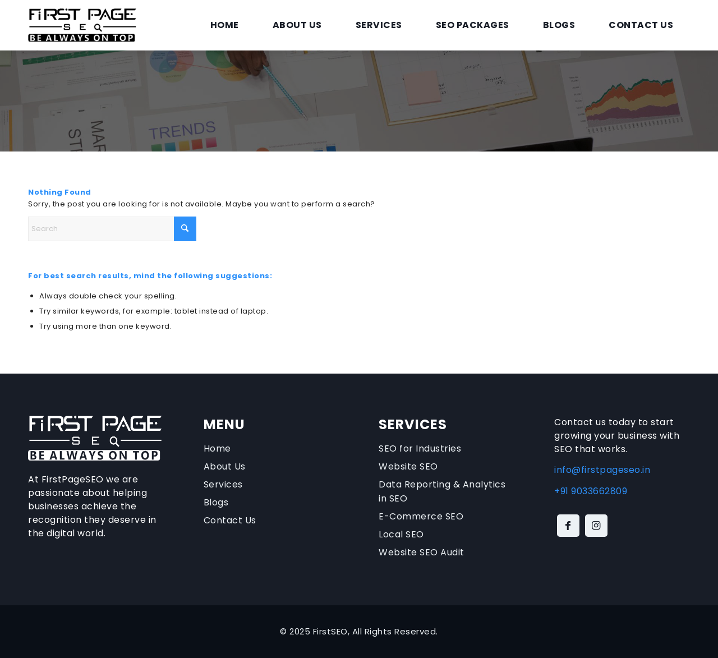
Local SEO (401, 534)
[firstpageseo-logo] (82, 25)
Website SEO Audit (421, 552)
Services (223, 484)
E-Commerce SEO (421, 516)
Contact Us (230, 520)
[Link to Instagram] (596, 525)
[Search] (112, 229)
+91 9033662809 (590, 491)
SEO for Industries (420, 448)
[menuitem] (225, 25)
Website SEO (408, 466)
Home (217, 448)
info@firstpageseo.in (602, 469)
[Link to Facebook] (568, 525)
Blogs (216, 502)
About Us (225, 466)
